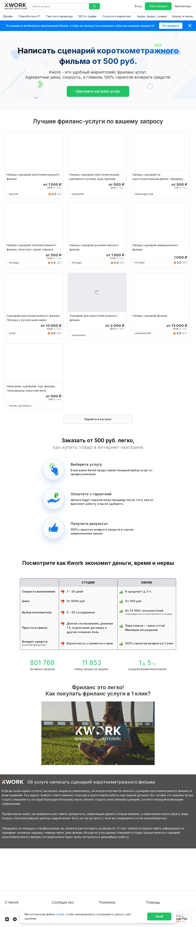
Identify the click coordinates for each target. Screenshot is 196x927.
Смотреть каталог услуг (98, 91)
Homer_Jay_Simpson (21, 405)
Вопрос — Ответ (157, 867)
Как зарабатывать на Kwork (117, 888)
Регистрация (158, 6)
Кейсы (56, 881)
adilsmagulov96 (144, 194)
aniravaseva (79, 335)
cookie (60, 914)
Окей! (159, 916)
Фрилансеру (183, 6)
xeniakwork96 (143, 333)
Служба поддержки (159, 874)
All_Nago (14, 262)
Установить (170, 25)
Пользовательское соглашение (26, 874)
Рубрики (104, 895)
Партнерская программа (68, 874)
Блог (55, 867)
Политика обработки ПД (21, 881)
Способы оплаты (16, 888)
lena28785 (78, 194)
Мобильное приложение (115, 902)
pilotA (12, 333)
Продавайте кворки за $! (116, 881)
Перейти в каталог (98, 419)
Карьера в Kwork (16, 895)
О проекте (12, 867)
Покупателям (108, 867)
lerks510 (13, 194)
